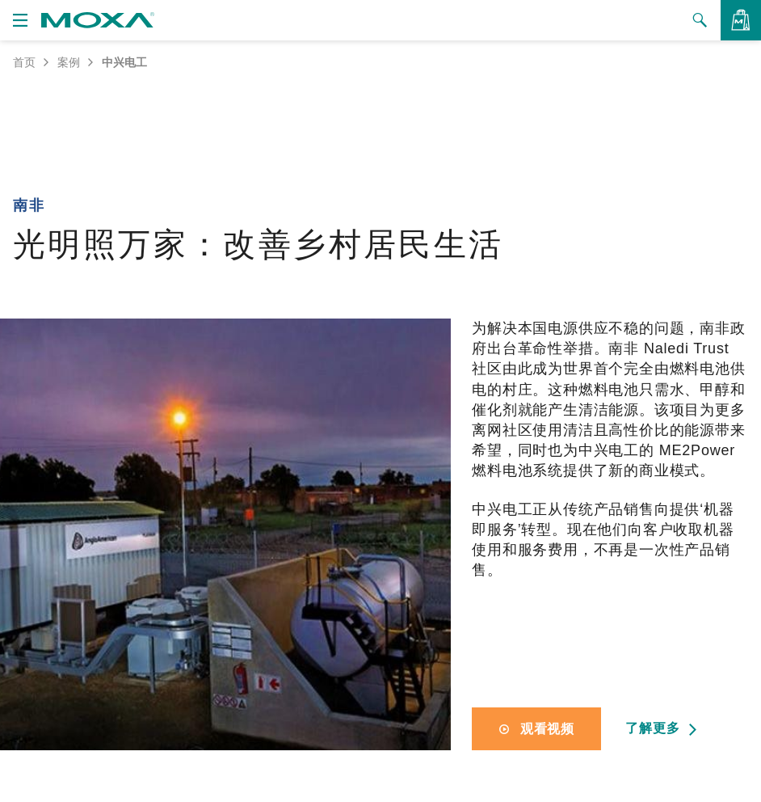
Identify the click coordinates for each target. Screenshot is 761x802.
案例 (68, 62)
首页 (24, 62)
